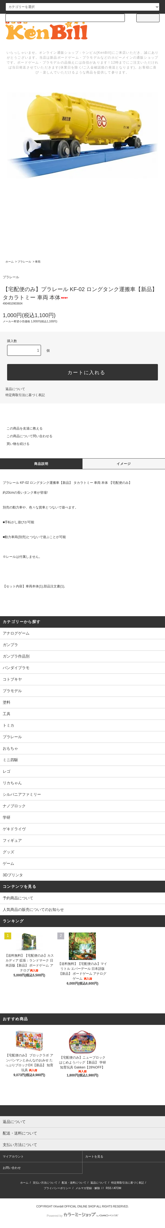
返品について (15, 389)
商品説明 (41, 464)
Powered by (82, 1215)
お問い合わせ (12, 1167)
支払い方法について (45, 1182)
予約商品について (18, 898)
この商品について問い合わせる (26, 436)
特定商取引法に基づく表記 (25, 395)
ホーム (9, 261)
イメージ (124, 464)
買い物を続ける (15, 444)
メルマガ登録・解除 (87, 1188)
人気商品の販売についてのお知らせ (33, 909)
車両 (37, 261)
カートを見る (94, 1156)
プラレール (24, 261)
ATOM (117, 1188)
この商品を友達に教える (21, 428)
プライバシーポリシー (57, 1188)
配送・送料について (74, 1182)
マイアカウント (13, 1156)
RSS (108, 1188)
